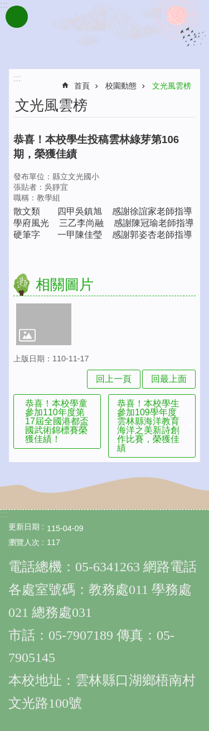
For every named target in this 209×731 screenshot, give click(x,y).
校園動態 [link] (121, 85)
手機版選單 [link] (17, 17)
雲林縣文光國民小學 (105, 32)
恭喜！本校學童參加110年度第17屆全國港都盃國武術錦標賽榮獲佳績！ (57, 421)
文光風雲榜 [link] (171, 85)
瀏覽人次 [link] (24, 542)
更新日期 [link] (24, 527)
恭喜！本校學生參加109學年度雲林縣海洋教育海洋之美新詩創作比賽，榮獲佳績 (148, 426)
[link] (43, 324)
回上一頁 (114, 379)
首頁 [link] (82, 85)
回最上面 (169, 379)
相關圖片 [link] (65, 284)
